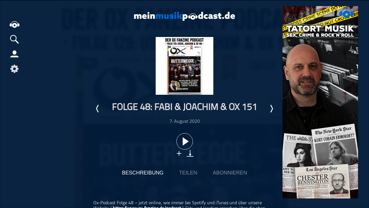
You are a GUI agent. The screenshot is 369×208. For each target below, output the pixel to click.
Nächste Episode (271, 108)
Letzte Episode (97, 108)
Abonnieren (230, 173)
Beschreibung (142, 173)
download (190, 153)
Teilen (188, 173)
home (14, 24)
